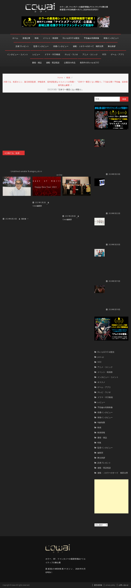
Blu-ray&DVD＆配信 (71, 38)
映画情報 (101, 432)
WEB (104, 54)
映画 (36, 38)
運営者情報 (98, 585)
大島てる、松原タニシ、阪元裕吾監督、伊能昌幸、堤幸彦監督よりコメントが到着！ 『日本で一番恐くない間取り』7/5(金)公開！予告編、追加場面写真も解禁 (15, 153)
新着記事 (26, 38)
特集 (99, 442)
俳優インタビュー (60, 46)
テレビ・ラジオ (71, 54)
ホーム (15, 38)
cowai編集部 (37, 206)
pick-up (100, 357)
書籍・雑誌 (37, 63)
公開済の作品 (69, 63)
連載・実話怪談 (52, 63)
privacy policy (110, 585)
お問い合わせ (123, 585)
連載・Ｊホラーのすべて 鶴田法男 (88, 46)
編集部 (100, 452)
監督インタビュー (41, 46)
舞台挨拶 (111, 46)
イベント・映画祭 (50, 38)
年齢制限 (101, 422)
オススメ (101, 382)
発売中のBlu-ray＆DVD (89, 63)
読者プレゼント (22, 46)
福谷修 (23, 219)
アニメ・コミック (90, 54)
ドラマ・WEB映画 (52, 54)
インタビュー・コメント (17, 54)
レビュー (36, 54)
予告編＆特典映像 (91, 38)
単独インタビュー (111, 38)
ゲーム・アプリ (117, 54)
